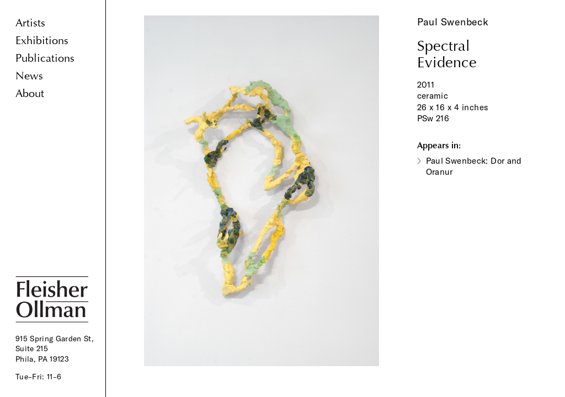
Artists (30, 23)
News (29, 76)
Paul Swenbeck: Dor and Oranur (474, 166)
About (29, 93)
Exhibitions (41, 40)
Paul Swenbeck (453, 21)
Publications (44, 58)
